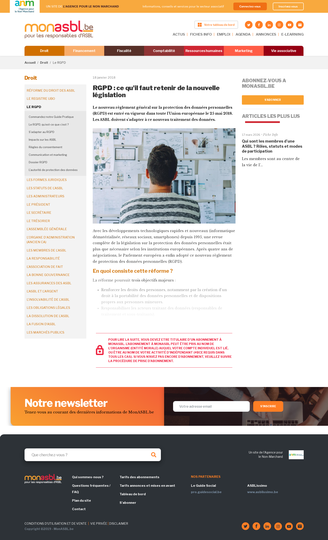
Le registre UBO (41, 99)
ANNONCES (266, 34)
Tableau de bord (133, 494)
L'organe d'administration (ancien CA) (51, 239)
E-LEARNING (292, 34)
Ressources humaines (203, 51)
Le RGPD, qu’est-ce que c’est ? (49, 124)
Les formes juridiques (47, 180)
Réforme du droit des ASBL (51, 90)
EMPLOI (223, 34)
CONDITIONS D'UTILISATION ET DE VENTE (56, 523)
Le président (38, 204)
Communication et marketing (48, 154)
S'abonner (272, 99)
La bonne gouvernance (48, 275)
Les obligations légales (48, 308)
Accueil (30, 62)
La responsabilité (43, 258)
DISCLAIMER (118, 523)
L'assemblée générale (47, 229)
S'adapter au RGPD (41, 132)
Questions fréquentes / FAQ (91, 489)
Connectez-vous (250, 6)
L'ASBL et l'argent (42, 291)
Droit (44, 51)
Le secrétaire (39, 213)
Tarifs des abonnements (139, 477)
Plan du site (81, 500)
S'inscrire (268, 406)
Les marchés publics (45, 332)
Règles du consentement (45, 147)
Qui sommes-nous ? (88, 477)
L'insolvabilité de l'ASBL (48, 300)
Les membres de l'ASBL (46, 250)
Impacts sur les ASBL (42, 139)
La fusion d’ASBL (41, 324)
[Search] (93, 454)
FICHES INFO (201, 34)
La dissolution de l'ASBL (48, 316)
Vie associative (283, 51)
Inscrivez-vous (288, 6)
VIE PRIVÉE (98, 523)
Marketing (244, 51)
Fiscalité (124, 51)
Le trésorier (38, 221)
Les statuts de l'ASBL (45, 188)
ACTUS (179, 34)
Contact (79, 509)
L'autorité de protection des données (53, 170)
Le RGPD (34, 107)
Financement (84, 51)
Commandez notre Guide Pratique (51, 116)
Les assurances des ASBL (49, 283)
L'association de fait (45, 267)
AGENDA (243, 34)
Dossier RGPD (38, 162)
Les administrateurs (45, 196)
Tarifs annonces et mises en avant (147, 486)
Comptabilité (164, 51)
